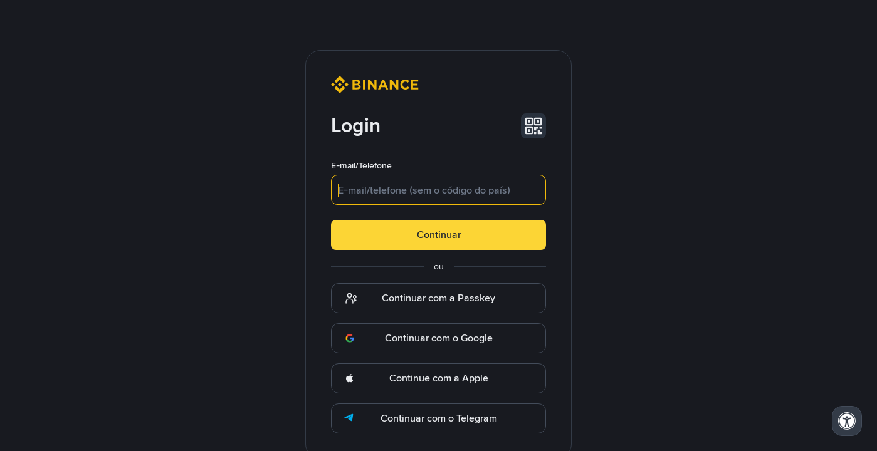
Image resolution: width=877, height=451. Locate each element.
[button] (533, 125)
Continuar (439, 234)
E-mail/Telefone (361, 165)
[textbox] (438, 189)
